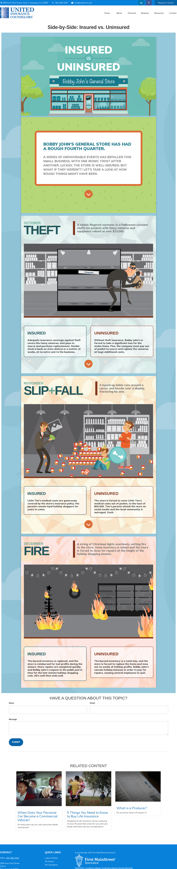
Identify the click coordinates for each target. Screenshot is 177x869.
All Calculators (51, 865)
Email (92, 703)
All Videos (49, 861)
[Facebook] (149, 2)
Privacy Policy (79, 868)
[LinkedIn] (141, 2)
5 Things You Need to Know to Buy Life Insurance (87, 814)
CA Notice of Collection (93, 868)
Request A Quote (165, 2)
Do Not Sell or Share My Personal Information (117, 868)
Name (11, 703)
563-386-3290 (60, 2)
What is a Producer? (132, 808)
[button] (107, 13)
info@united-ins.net (81, 2)
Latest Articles (51, 858)
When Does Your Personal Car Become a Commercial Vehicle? (37, 816)
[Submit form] (16, 742)
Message (13, 719)
